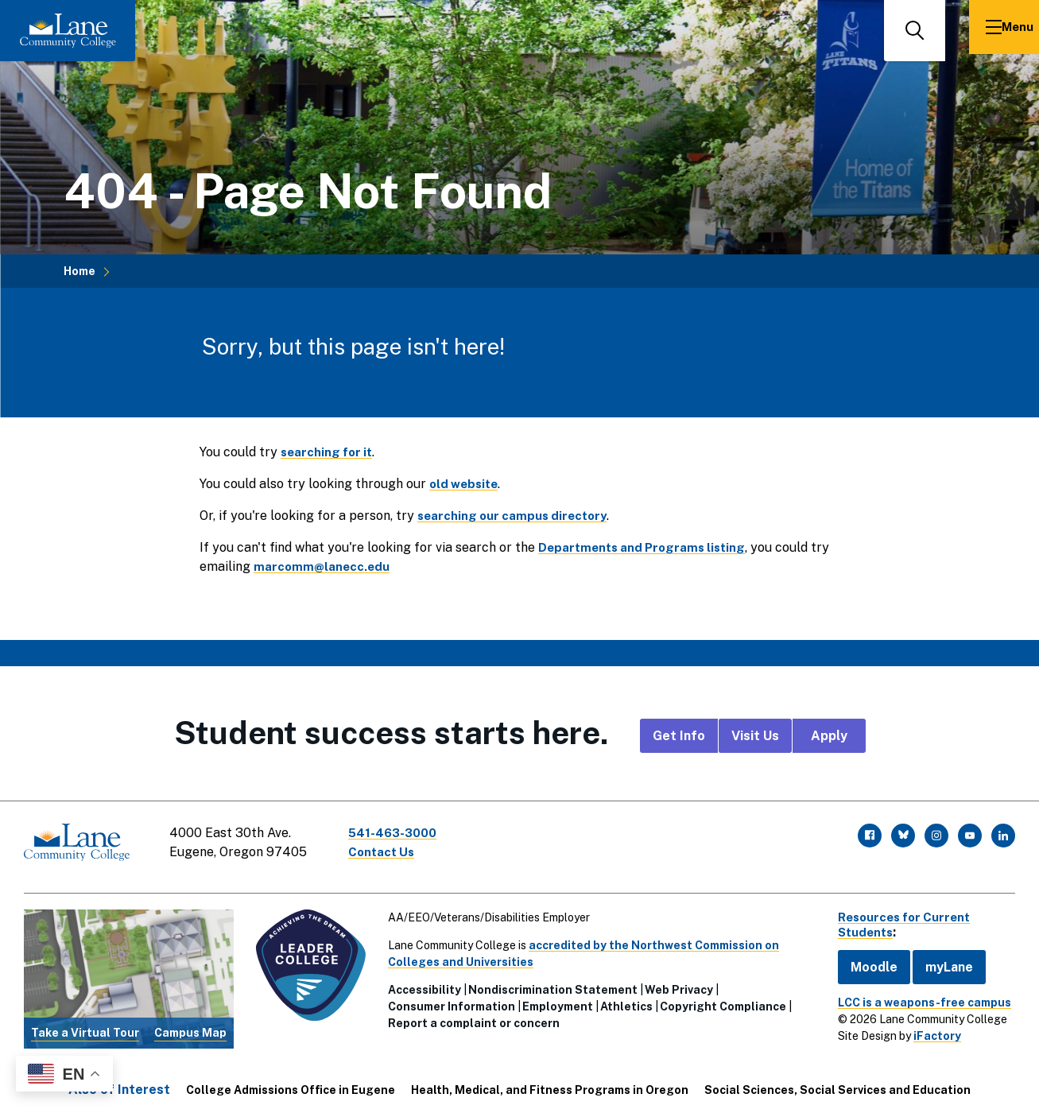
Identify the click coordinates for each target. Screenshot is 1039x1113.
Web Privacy (675, 982)
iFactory (927, 1028)
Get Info (679, 735)
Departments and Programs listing (646, 547)
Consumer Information (447, 999)
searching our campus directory (516, 515)
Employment (553, 999)
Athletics (622, 999)
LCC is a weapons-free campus (914, 995)
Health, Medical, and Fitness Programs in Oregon (549, 1082)
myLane (939, 960)
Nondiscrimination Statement (549, 982)
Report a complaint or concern (470, 1016)
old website (466, 483)
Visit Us (755, 735)
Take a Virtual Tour (84, 1025)
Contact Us (389, 851)
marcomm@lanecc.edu (323, 566)
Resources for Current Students (898, 917)
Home (79, 271)
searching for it (329, 452)
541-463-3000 (401, 832)
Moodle (863, 960)
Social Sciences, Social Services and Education (837, 1082)
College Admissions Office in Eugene (290, 1082)
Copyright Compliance (719, 999)
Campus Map (188, 1025)
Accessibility (420, 982)
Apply (829, 735)
